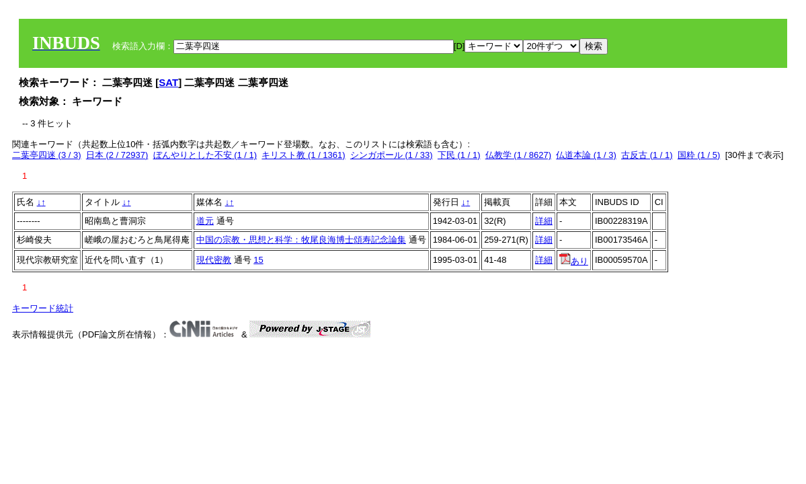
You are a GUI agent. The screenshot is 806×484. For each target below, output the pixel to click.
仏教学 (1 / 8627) (518, 155)
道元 (205, 221)
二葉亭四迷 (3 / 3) (46, 155)
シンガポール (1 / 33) (391, 155)
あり (573, 261)
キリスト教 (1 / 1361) (303, 155)
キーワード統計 (42, 308)
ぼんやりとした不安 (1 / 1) (205, 155)
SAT (168, 82)
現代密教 (213, 260)
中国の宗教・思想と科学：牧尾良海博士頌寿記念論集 (301, 240)
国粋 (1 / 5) (699, 155)
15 (258, 260)
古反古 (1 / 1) (647, 155)
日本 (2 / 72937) (117, 155)
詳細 (544, 221)
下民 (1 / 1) (459, 155)
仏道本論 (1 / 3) (586, 155)
